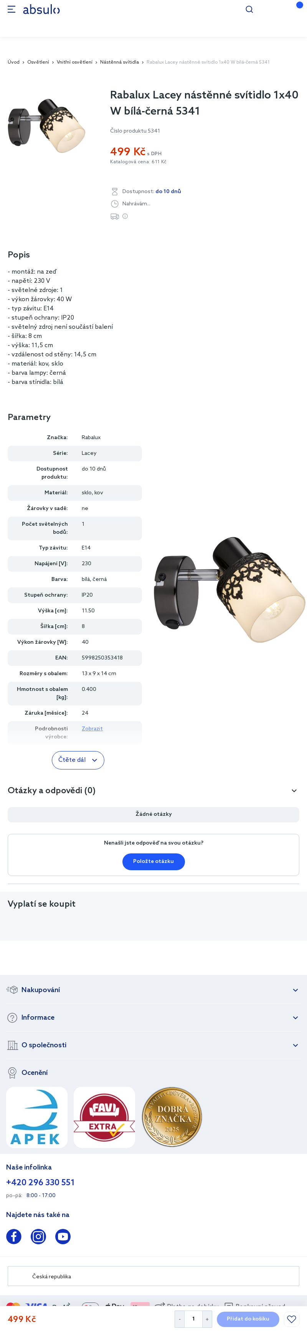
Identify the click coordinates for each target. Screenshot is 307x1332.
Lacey (89, 453)
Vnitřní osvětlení (74, 62)
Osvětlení (38, 62)
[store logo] (41, 9)
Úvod (14, 62)
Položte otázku (153, 861)
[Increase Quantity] (207, 1319)
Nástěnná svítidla (119, 62)
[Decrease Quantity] (179, 1319)
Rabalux (91, 438)
